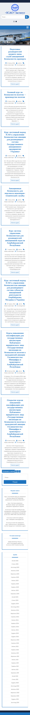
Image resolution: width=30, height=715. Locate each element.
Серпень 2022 (15, 643)
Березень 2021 (15, 673)
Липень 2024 (15, 620)
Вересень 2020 (15, 692)
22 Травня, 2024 (11, 304)
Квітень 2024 (15, 630)
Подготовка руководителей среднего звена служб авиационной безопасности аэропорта (15, 54)
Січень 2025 (15, 600)
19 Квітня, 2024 (11, 440)
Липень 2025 (15, 580)
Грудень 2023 (15, 633)
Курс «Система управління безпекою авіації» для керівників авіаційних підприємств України (15, 504)
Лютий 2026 (15, 561)
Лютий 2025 (15, 597)
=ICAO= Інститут (15, 12)
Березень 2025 (15, 594)
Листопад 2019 (15, 702)
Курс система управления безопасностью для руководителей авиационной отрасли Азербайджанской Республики (15, 238)
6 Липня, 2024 (11, 101)
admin (20, 63)
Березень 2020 (15, 696)
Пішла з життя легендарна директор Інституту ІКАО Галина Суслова (15, 543)
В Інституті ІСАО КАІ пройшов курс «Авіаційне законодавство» (15, 518)
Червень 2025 (15, 584)
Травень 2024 (15, 627)
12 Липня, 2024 (11, 63)
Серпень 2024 (15, 617)
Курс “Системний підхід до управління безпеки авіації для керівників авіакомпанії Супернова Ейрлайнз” (15, 498)
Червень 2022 (15, 650)
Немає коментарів (9, 65)
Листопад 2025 (15, 567)
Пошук (27, 17)
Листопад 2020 (15, 686)
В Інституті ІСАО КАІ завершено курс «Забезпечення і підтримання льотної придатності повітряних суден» (15, 524)
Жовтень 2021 (15, 653)
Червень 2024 (15, 623)
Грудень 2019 (15, 699)
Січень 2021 (15, 679)
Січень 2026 (15, 564)
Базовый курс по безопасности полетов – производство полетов (15, 94)
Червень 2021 (15, 663)
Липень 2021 (15, 659)
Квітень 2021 (15, 669)
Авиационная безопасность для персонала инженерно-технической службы (15, 192)
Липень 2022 (15, 646)
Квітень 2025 (15, 590)
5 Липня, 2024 (11, 156)
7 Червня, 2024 (11, 249)
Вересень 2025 (15, 574)
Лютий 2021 (15, 676)
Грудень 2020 (15, 683)
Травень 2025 (15, 587)
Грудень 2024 (15, 603)
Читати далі (15, 84)
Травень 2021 (15, 666)
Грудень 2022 (15, 636)
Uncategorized (21, 65)
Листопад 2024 (15, 607)
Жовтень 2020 (15, 689)
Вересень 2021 (15, 656)
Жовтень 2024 (15, 610)
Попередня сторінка (8, 471)
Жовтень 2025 (15, 570)
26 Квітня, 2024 (11, 371)
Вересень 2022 (15, 640)
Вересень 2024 (15, 613)
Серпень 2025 (15, 577)
